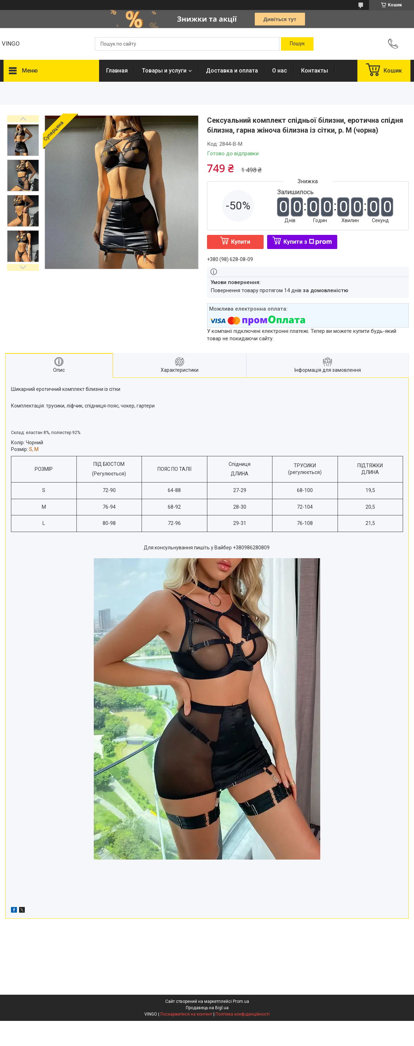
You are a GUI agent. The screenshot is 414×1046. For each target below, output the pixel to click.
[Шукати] (297, 44)
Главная (117, 70)
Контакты (314, 70)
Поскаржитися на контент (186, 1014)
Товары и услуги (164, 70)
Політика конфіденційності (242, 1014)
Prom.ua (241, 1001)
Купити (240, 241)
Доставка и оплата (232, 70)
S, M (34, 449)
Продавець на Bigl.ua (207, 1007)
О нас (279, 70)
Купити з (307, 241)
